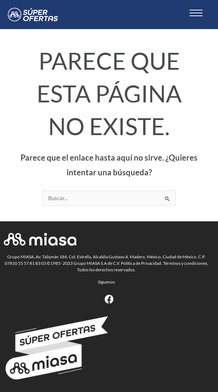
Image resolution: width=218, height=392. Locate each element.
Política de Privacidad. (141, 263)
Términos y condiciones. (185, 263)
